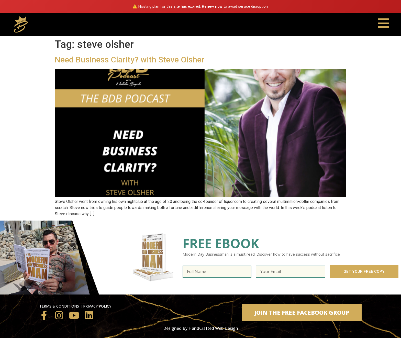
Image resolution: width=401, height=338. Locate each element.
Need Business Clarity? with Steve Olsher (130, 59)
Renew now (212, 6)
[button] (302, 312)
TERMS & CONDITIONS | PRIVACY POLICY (75, 306)
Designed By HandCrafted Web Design (200, 328)
